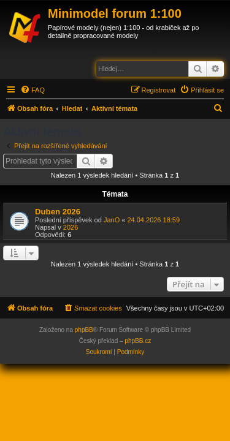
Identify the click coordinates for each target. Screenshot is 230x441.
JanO (112, 220)
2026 (70, 227)
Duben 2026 (57, 211)
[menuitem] (32, 90)
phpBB (84, 329)
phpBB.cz (138, 340)
